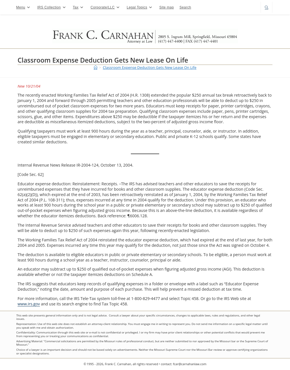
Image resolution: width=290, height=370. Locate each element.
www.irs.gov (29, 304)
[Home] (95, 67)
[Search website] (266, 7)
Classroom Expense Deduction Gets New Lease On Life (149, 67)
